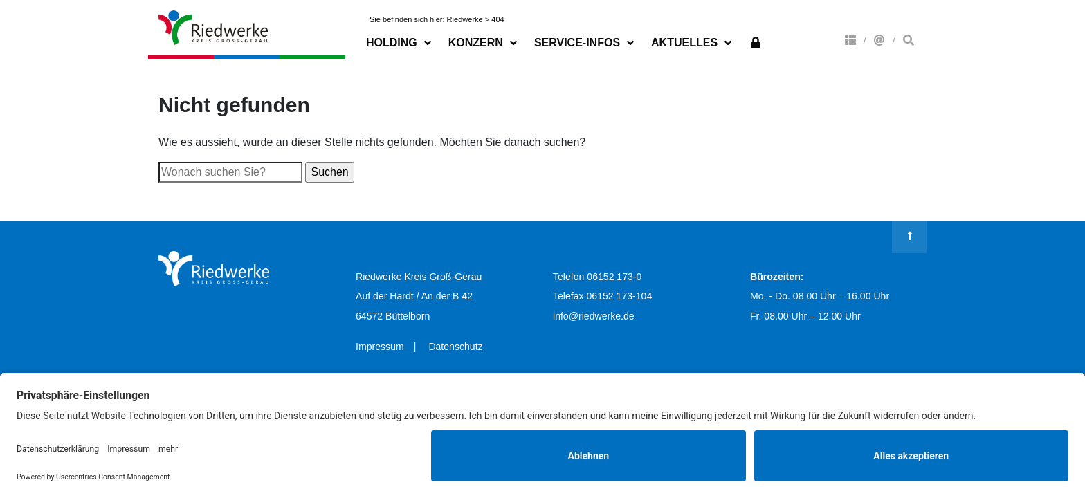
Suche (908, 40)
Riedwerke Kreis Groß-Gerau (213, 27)
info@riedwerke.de (594, 316)
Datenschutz (455, 346)
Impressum (380, 346)
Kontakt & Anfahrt (879, 40)
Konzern (850, 40)
